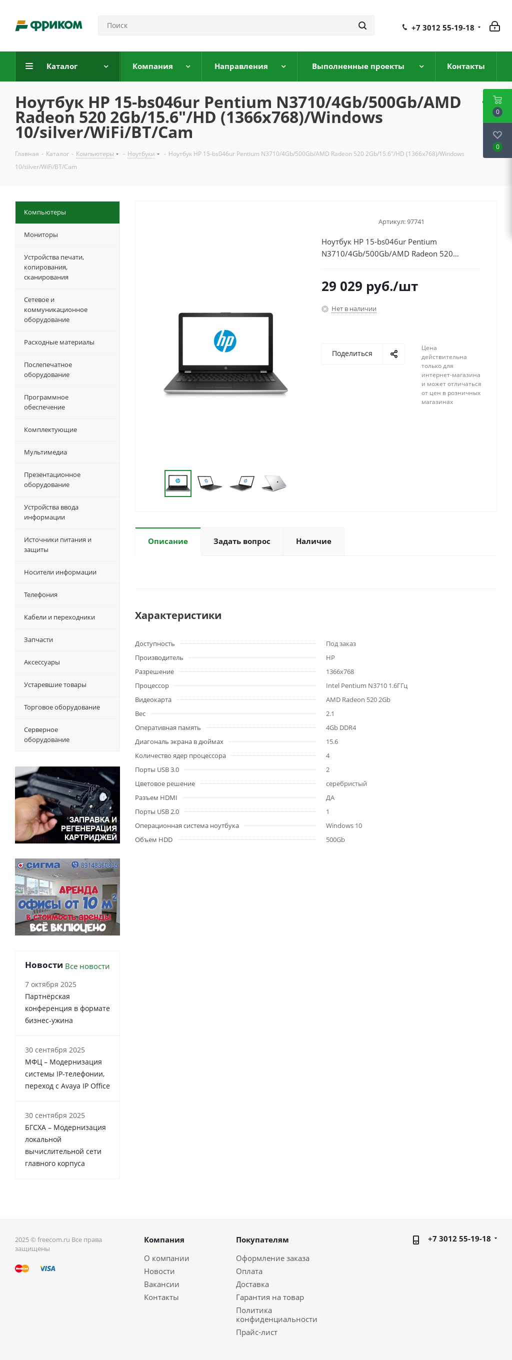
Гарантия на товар (270, 1297)
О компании (167, 1258)
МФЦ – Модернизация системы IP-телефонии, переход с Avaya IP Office (67, 1073)
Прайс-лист (257, 1332)
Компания (164, 1239)
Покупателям (262, 1239)
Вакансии (162, 1284)
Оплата (249, 1271)
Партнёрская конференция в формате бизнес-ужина (67, 1008)
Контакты (161, 1297)
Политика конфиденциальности (277, 1314)
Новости (159, 1271)
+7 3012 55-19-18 (443, 27)
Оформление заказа (273, 1258)
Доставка (252, 1284)
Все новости (87, 966)
